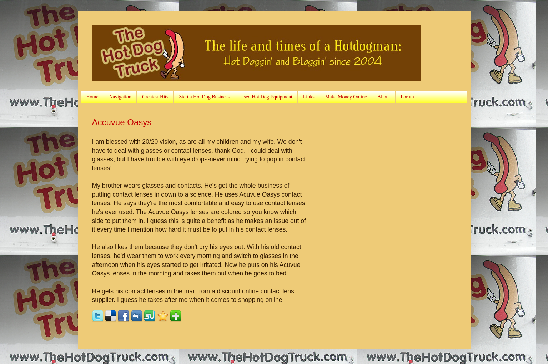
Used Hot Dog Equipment (266, 97)
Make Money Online (346, 97)
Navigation (120, 97)
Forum (407, 97)
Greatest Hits (155, 97)
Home (92, 97)
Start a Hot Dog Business (204, 97)
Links (309, 97)
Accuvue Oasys (122, 122)
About (383, 97)
